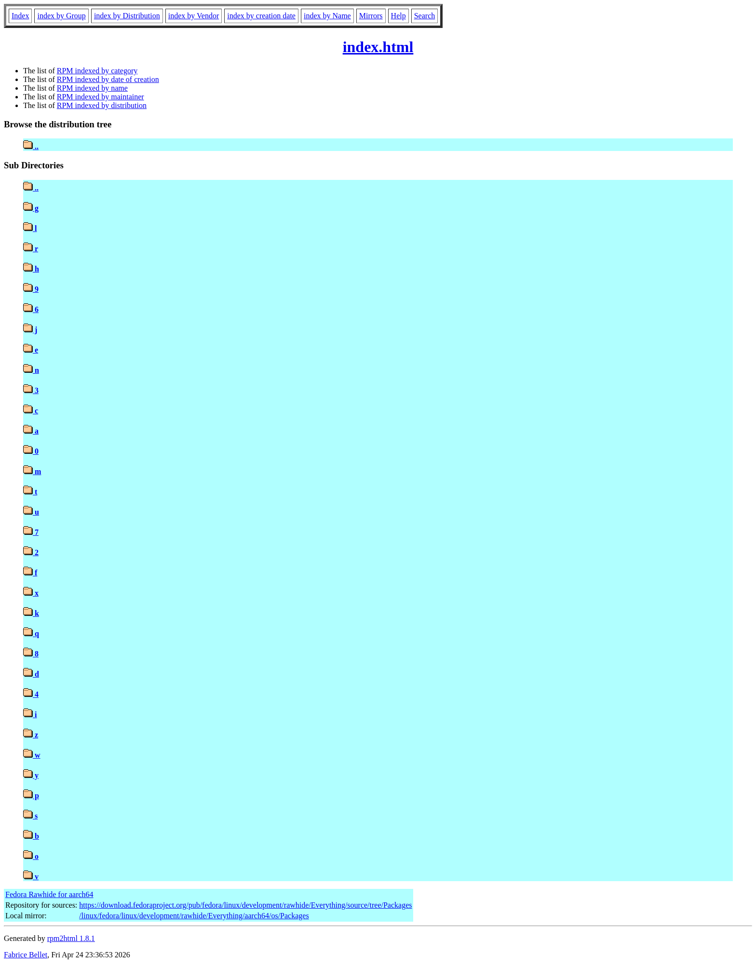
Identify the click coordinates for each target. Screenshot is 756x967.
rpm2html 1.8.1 (71, 938)
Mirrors (371, 16)
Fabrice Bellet (25, 955)
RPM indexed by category (97, 71)
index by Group (61, 16)
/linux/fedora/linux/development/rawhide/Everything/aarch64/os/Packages (194, 916)
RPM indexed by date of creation (108, 79)
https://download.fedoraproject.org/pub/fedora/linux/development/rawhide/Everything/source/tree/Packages (245, 905)
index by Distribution (127, 16)
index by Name (327, 16)
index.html (378, 46)
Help (398, 16)
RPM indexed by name (92, 88)
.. (31, 146)
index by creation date (261, 16)
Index (20, 16)
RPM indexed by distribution (102, 105)
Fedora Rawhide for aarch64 (49, 894)
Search (424, 16)
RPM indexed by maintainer (100, 97)
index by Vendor (193, 16)
